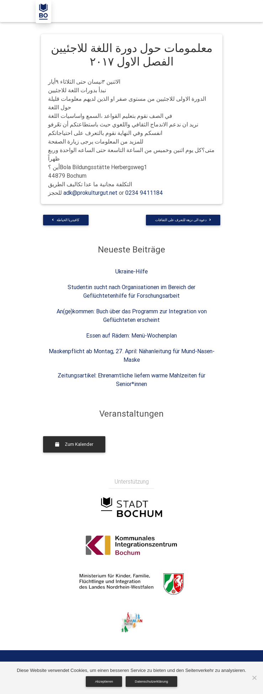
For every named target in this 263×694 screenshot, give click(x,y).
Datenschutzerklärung (151, 681)
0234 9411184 (144, 192)
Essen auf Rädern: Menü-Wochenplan (131, 335)
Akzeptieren (104, 681)
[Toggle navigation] (218, 11)
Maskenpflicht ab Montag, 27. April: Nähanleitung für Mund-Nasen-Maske (132, 355)
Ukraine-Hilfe (131, 271)
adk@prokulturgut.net (90, 192)
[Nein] (254, 677)
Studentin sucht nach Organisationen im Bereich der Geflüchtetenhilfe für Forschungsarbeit (131, 291)
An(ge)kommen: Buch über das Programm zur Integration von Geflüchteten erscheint (132, 315)
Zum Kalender (74, 444)
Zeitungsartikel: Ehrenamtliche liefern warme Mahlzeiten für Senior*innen (131, 379)
